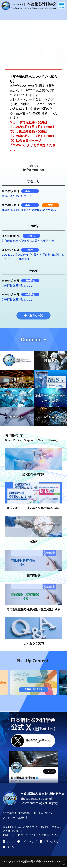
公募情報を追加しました (17, 299)
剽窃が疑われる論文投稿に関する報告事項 (28, 240)
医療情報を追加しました (17, 285)
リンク (10, 841)
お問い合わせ (51, 841)
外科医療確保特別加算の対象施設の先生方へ (29, 210)
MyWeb (18, 145)
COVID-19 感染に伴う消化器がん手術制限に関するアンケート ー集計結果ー (33, 256)
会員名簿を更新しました (17, 196)
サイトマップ (29, 841)
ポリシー (11, 847)
